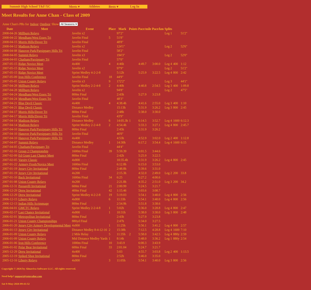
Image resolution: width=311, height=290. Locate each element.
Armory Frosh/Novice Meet (36, 164)
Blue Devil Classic (30, 103)
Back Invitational (29, 177)
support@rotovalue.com (28, 276)
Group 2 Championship (33, 151)
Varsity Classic (27, 160)
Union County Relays (32, 81)
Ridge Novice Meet (30, 64)
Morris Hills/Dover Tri (32, 42)
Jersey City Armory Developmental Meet (44, 225)
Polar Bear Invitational (32, 247)
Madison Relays (28, 46)
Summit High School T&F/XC (30, 6)
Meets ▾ (74, 6)
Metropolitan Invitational (34, 216)
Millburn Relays (28, 33)
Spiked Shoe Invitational (34, 256)
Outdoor (45, 24)
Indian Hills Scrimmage (33, 203)
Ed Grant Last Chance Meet (36, 155)
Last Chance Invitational (34, 212)
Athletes (94, 6)
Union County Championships (37, 221)
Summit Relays (28, 55)
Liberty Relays (27, 199)
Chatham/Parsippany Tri (33, 59)
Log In (134, 6)
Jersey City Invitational (33, 168)
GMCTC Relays (28, 208)
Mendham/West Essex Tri (34, 37)
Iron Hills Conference (32, 77)
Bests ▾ (113, 6)
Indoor (34, 24)
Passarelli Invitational (32, 186)
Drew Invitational (29, 190)
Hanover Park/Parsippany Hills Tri (40, 50)
